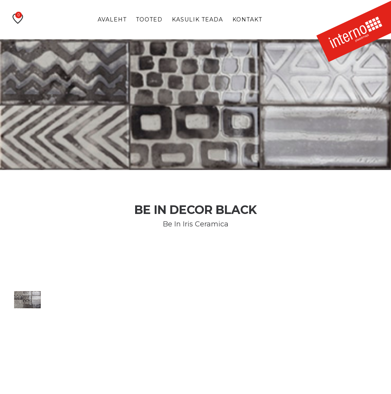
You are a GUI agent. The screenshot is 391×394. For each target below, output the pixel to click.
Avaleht (112, 19)
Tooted (149, 19)
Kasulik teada (197, 19)
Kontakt (247, 19)
